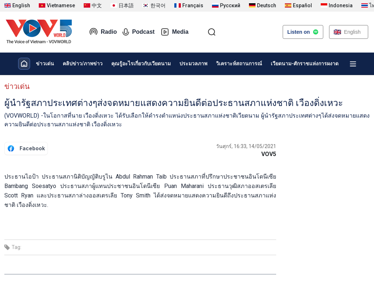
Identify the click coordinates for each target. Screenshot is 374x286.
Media (174, 32)
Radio (103, 32)
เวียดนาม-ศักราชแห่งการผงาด (304, 63)
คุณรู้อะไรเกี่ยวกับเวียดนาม (141, 63)
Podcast (138, 32)
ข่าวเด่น (45, 63)
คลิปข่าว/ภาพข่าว (83, 63)
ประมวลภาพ (193, 63)
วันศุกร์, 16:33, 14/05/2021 (246, 146)
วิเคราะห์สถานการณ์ (239, 63)
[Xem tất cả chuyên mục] (353, 64)
